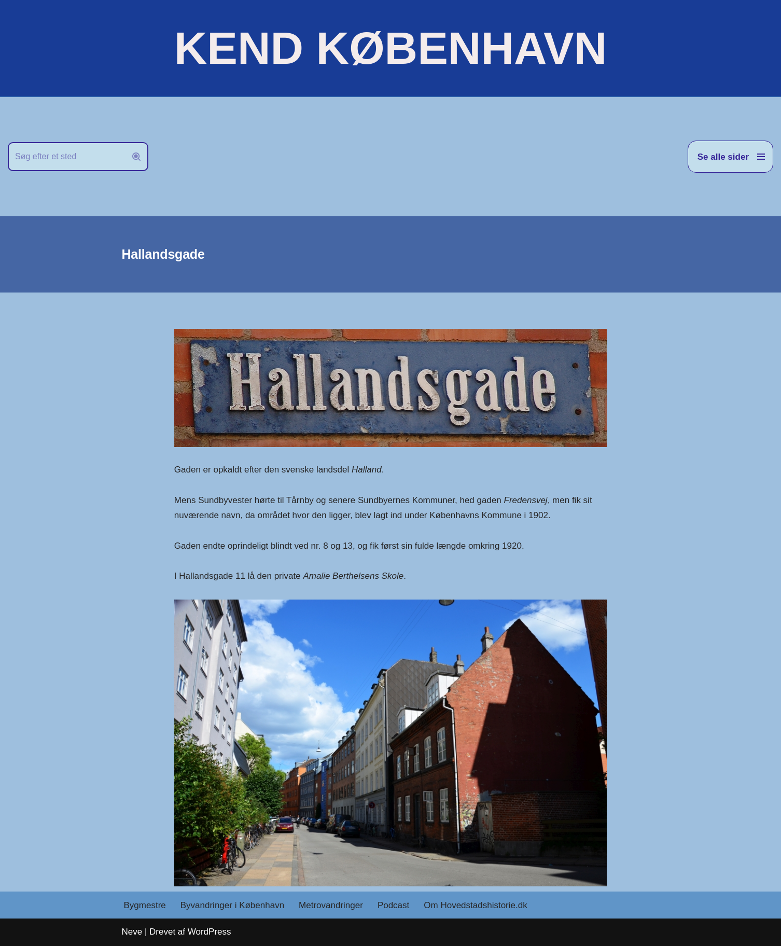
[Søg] (66, 156)
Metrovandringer (331, 905)
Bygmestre (145, 905)
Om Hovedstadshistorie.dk (475, 905)
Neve (132, 932)
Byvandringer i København (232, 905)
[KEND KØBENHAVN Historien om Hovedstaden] (390, 48)
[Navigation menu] (730, 157)
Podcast (393, 905)
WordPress (209, 932)
